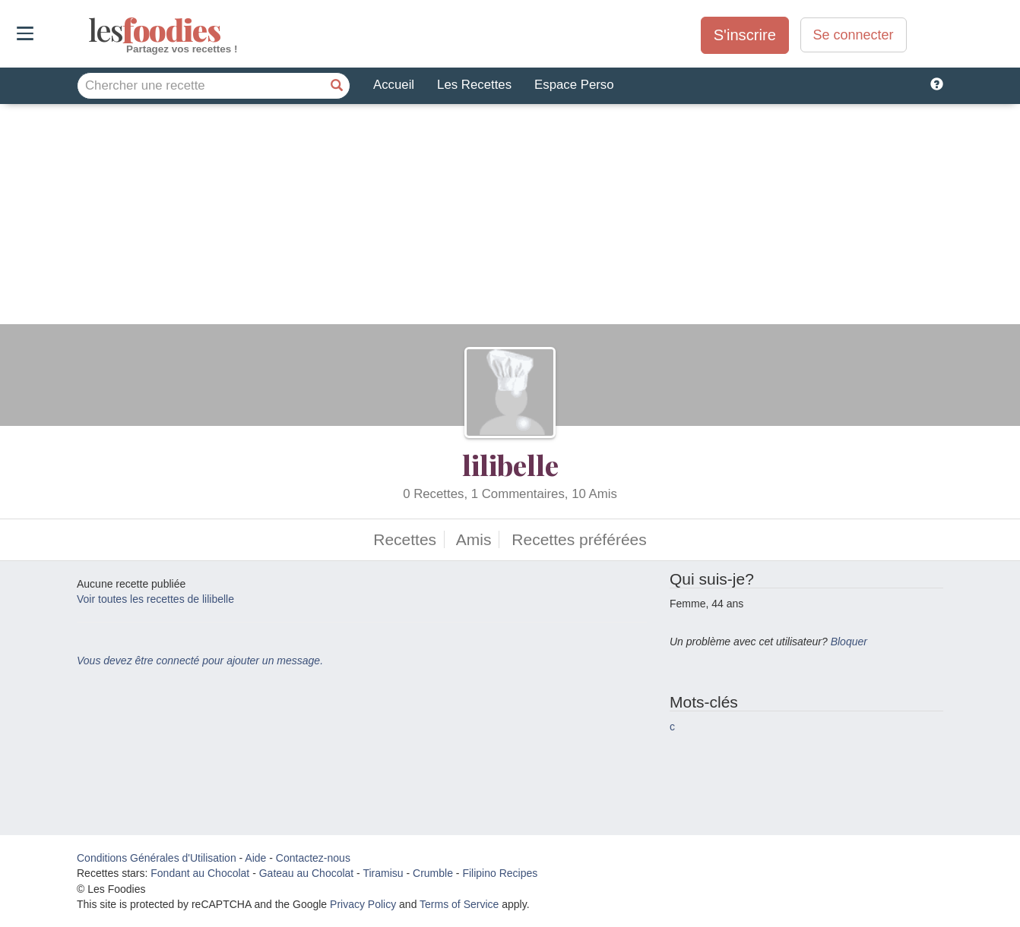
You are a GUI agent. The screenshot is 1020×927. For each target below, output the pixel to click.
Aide (255, 858)
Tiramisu (383, 873)
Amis (474, 539)
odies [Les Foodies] (90, 30)
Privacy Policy (363, 904)
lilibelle (510, 464)
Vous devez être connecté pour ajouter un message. (200, 660)
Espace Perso (573, 84)
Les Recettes (474, 84)
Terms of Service (459, 904)
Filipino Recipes (499, 873)
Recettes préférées (579, 539)
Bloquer (849, 641)
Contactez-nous (313, 858)
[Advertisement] (510, 218)
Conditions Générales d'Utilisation (156, 858)
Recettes (404, 539)
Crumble (433, 873)
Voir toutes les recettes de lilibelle (155, 599)
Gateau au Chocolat (306, 873)
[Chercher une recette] (336, 85)
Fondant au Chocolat (199, 873)
